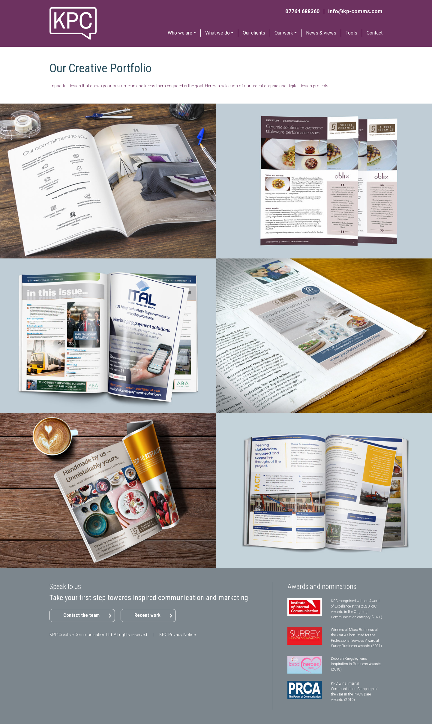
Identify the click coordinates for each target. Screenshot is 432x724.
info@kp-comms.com (355, 11)
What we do (217, 33)
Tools (351, 33)
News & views (321, 33)
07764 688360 (302, 11)
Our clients (254, 33)
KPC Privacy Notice (177, 634)
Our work (283, 33)
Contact (374, 33)
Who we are (180, 33)
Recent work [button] (147, 615)
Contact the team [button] (81, 615)
